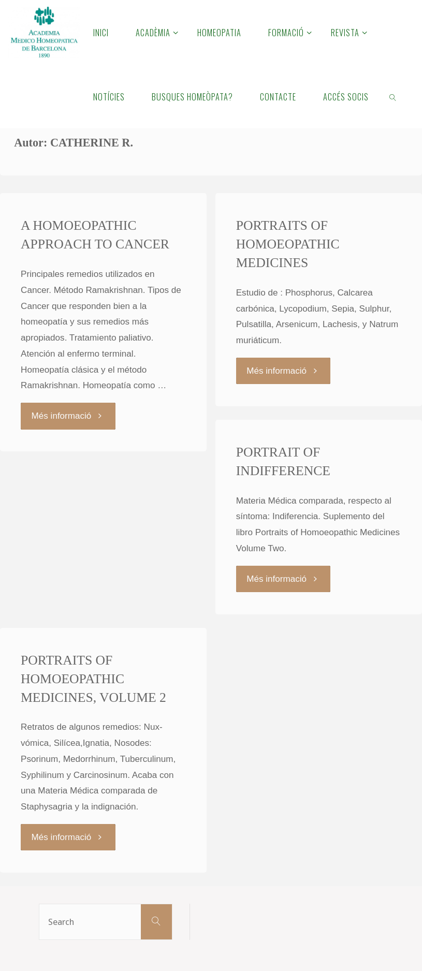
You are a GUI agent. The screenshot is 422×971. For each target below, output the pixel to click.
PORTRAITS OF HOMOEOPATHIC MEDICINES (288, 244)
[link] (393, 96)
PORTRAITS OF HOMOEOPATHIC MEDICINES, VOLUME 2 (93, 679)
